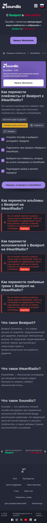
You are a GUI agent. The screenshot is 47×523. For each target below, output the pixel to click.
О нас (16, 491)
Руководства (28, 479)
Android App (37, 503)
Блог (15, 479)
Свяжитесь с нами (23, 497)
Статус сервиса (39, 514)
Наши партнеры (34, 485)
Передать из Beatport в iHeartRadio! (23, 185)
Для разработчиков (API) (15, 503)
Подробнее (24, 228)
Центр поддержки (13, 485)
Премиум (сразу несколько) (15, 125)
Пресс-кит (28, 491)
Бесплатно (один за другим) (14, 120)
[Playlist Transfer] (12, 5)
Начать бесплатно (23, 40)
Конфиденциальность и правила (22, 514)
